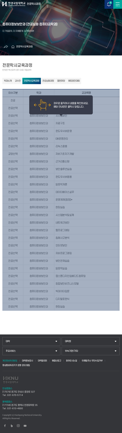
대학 (8, 341)
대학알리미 (42, 360)
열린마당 (61, 81)
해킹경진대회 (74, 81)
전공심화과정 (48, 81)
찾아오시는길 (71, 360)
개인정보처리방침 (9, 360)
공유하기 (6, 47)
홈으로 (13, 47)
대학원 (68, 341)
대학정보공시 (27, 360)
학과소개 (8, 81)
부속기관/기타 (71, 351)
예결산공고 (56, 360)
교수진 (18, 81)
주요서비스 (11, 351)
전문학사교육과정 (24, 46)
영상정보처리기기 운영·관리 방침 (16, 365)
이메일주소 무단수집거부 (92, 360)
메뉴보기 (117, 4)
